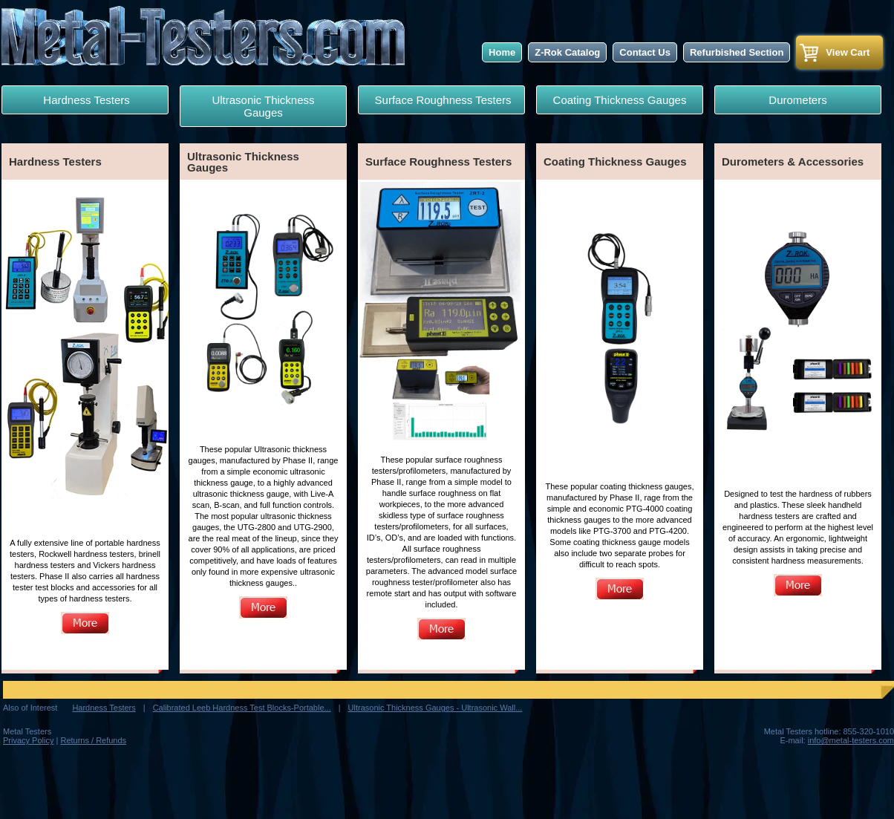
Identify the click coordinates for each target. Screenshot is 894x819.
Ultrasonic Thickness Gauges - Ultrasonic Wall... (435, 707)
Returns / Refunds (93, 740)
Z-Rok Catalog (567, 52)
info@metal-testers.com (851, 740)
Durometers (797, 100)
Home (502, 52)
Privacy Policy (28, 740)
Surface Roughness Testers (441, 100)
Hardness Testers (85, 100)
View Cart (847, 52)
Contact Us (644, 52)
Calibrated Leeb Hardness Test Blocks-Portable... (242, 707)
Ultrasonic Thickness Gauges (263, 106)
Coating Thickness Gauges (620, 100)
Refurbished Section (736, 52)
